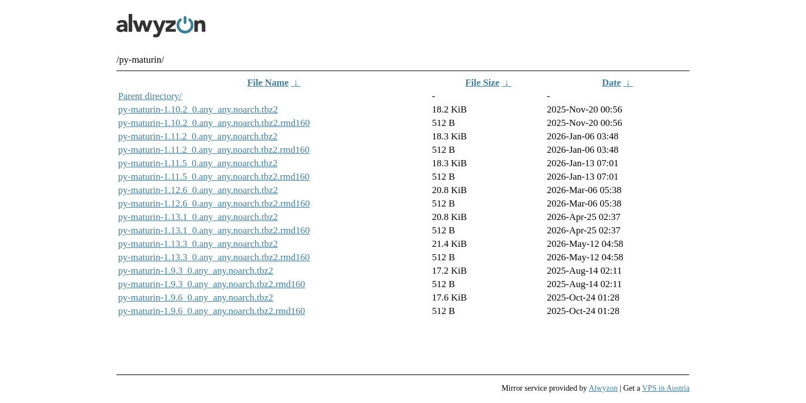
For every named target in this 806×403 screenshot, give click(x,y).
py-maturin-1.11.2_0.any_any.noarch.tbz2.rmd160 (214, 149)
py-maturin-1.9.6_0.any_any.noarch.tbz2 (195, 297)
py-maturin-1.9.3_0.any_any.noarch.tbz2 (195, 270)
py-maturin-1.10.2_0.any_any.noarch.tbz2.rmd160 (214, 123)
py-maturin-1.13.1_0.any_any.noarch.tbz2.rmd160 (214, 230)
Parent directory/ (150, 96)
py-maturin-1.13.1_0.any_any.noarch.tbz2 (198, 217)
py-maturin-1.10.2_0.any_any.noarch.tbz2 (198, 109)
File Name (268, 82)
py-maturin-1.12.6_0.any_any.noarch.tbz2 (198, 190)
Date (611, 82)
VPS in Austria (666, 387)
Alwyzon (603, 387)
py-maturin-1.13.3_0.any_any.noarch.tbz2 (198, 243)
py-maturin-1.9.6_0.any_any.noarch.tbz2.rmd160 (211, 311)
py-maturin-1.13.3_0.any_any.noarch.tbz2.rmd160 (214, 257)
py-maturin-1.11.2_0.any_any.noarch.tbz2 (198, 136)
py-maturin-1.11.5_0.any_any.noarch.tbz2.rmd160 (214, 176)
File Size (482, 82)
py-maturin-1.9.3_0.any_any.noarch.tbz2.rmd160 (211, 284)
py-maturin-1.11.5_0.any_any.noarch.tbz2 (198, 163)
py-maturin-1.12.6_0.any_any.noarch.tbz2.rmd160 (214, 203)
